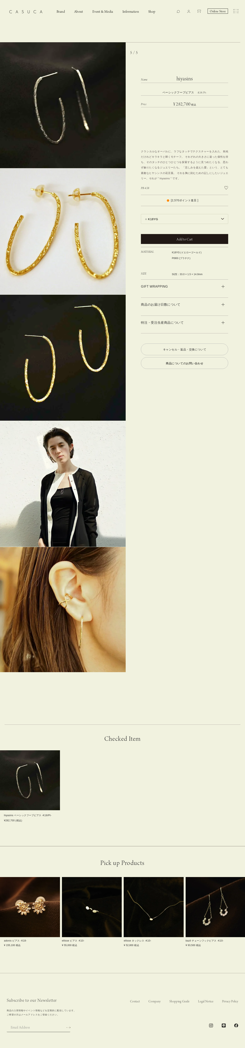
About (78, 12)
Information (130, 12)
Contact (135, 1008)
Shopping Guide (179, 1008)
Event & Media (102, 12)
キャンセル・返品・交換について (184, 349)
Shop (152, 12)
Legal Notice (205, 1008)
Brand (61, 12)
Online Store (218, 11)
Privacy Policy (230, 1008)
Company (154, 1008)
